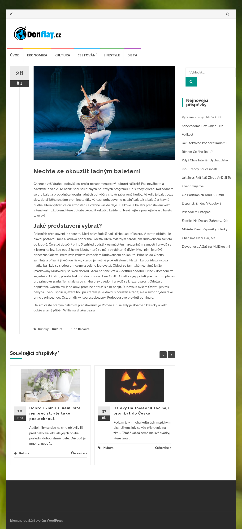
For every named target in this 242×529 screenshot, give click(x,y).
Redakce (84, 329)
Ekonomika (37, 55)
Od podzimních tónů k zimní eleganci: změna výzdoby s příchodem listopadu (203, 203)
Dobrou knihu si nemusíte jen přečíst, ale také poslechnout (55, 413)
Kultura (62, 55)
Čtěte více (79, 453)
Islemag (15, 520)
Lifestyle (112, 55)
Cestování (87, 55)
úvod (15, 55)
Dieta (132, 55)
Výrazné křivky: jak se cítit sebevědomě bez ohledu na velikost (202, 125)
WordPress (55, 520)
